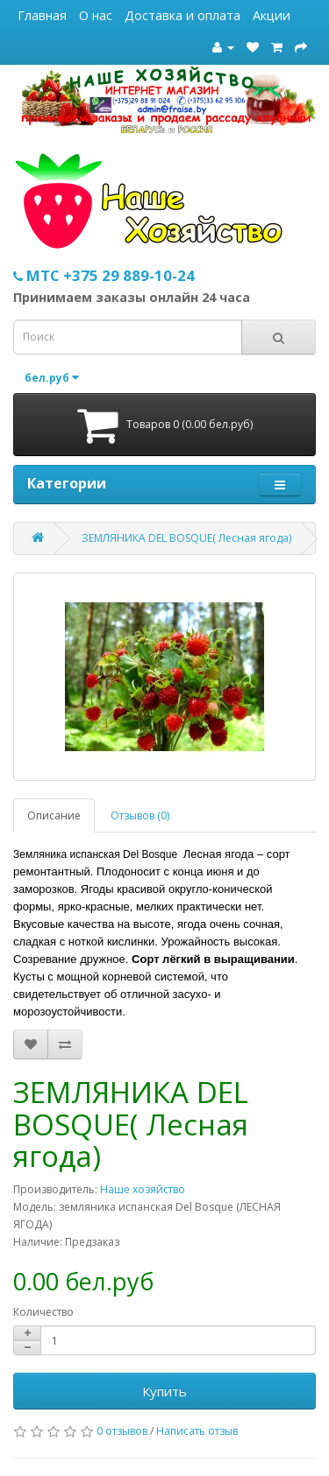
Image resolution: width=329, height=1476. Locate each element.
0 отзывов (122, 1430)
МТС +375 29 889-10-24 (104, 275)
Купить (164, 1391)
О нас (95, 15)
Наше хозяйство (142, 1189)
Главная (42, 15)
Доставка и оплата (182, 15)
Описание (54, 815)
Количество (43, 1311)
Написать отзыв (197, 1430)
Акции (271, 15)
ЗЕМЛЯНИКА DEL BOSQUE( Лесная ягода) (186, 538)
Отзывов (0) (140, 815)
